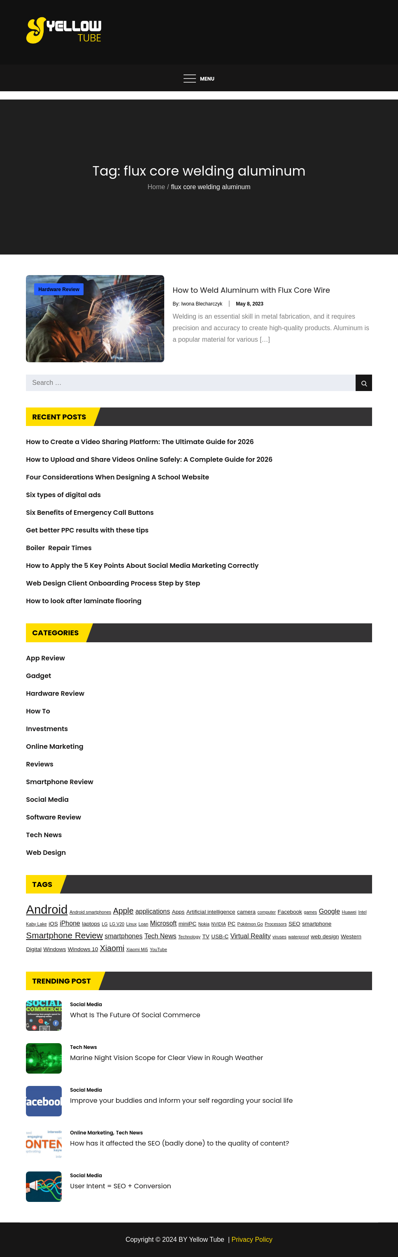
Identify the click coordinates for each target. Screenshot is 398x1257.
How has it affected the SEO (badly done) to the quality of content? (179, 1143)
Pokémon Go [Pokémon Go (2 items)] (250, 923)
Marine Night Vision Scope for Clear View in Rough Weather (166, 1058)
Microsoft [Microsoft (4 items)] (163, 923)
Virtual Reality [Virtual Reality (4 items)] (250, 936)
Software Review (53, 817)
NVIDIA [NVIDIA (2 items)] (218, 923)
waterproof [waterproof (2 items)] (298, 936)
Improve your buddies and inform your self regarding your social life (181, 1100)
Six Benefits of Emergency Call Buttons (90, 512)
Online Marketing (54, 746)
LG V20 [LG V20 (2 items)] (116, 923)
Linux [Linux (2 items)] (131, 923)
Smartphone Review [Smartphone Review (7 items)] (64, 935)
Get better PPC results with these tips (87, 530)
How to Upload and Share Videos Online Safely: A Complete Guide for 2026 (149, 459)
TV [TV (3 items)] (205, 936)
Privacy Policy (252, 1239)
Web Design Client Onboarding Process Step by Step (113, 583)
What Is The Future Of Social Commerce (135, 1015)
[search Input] (199, 383)
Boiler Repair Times (58, 548)
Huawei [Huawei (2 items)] (349, 912)
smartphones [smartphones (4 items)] (123, 936)
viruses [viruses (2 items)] (279, 936)
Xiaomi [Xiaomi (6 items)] (112, 948)
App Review (45, 658)
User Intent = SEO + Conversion (120, 1186)
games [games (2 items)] (310, 912)
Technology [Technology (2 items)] (189, 936)
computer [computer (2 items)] (267, 912)
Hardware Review (58, 289)
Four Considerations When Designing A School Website (117, 477)
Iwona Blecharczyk (201, 304)
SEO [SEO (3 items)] (294, 924)
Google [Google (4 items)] (329, 911)
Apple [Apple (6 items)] (123, 910)
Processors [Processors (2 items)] (275, 923)
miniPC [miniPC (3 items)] (188, 924)
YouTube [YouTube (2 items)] (158, 949)
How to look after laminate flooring (84, 601)
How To (38, 711)
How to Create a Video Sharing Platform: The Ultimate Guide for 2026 (140, 442)
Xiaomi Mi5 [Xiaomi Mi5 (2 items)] (137, 949)
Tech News (44, 835)
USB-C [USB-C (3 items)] (219, 936)
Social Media (47, 799)
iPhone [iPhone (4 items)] (70, 923)
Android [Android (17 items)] (46, 909)
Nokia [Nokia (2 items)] (203, 923)
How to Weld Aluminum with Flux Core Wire (251, 290)
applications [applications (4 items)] (152, 911)
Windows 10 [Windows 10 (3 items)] (83, 949)
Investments (47, 729)
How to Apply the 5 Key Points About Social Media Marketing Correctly (142, 565)
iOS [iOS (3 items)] (53, 924)
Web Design (46, 852)
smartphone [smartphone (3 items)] (316, 924)
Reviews (39, 764)
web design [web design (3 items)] (325, 936)
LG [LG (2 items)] (104, 923)
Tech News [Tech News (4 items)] (160, 936)
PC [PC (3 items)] (231, 924)
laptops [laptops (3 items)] (91, 924)
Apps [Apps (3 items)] (178, 912)
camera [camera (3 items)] (246, 912)
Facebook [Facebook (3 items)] (289, 912)
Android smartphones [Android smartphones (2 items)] (90, 912)
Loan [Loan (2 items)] (143, 923)
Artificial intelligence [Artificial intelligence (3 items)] (210, 912)
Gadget (38, 676)
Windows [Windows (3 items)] (54, 949)
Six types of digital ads (63, 495)
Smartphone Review (59, 782)
